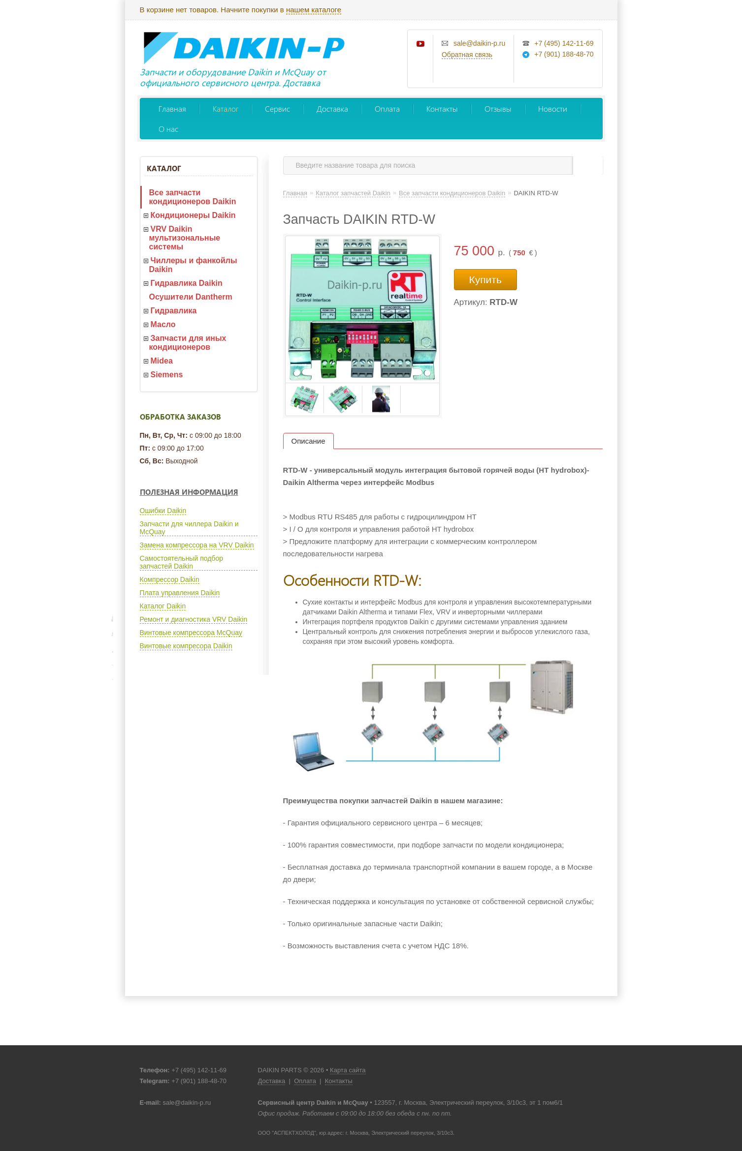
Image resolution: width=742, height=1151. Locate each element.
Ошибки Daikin (163, 511)
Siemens (167, 374)
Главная (172, 108)
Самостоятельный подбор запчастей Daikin (181, 562)
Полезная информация (189, 492)
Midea (162, 361)
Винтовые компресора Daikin (186, 646)
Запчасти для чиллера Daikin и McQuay (189, 528)
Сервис (277, 108)
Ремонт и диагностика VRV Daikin (194, 619)
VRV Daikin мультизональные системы (185, 238)
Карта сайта (347, 1070)
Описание (308, 441)
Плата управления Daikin (180, 593)
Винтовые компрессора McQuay (191, 632)
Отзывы (498, 108)
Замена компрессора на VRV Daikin (197, 545)
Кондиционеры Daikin (193, 215)
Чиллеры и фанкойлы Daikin (193, 264)
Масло (163, 324)
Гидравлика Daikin (187, 283)
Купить (485, 279)
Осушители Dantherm (190, 297)
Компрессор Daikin (169, 579)
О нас (168, 128)
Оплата (387, 108)
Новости (552, 108)
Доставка (332, 108)
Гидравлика (174, 310)
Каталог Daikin (163, 606)
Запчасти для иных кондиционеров (187, 342)
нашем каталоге (313, 9)
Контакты (442, 108)
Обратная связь (467, 55)
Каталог (225, 108)
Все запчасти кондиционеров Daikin (192, 197)
